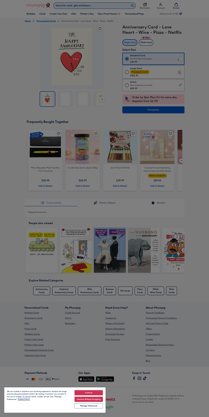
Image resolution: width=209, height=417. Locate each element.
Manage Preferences (88, 406)
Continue (89, 393)
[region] (55, 400)
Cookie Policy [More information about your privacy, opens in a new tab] (24, 399)
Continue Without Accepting (89, 399)
